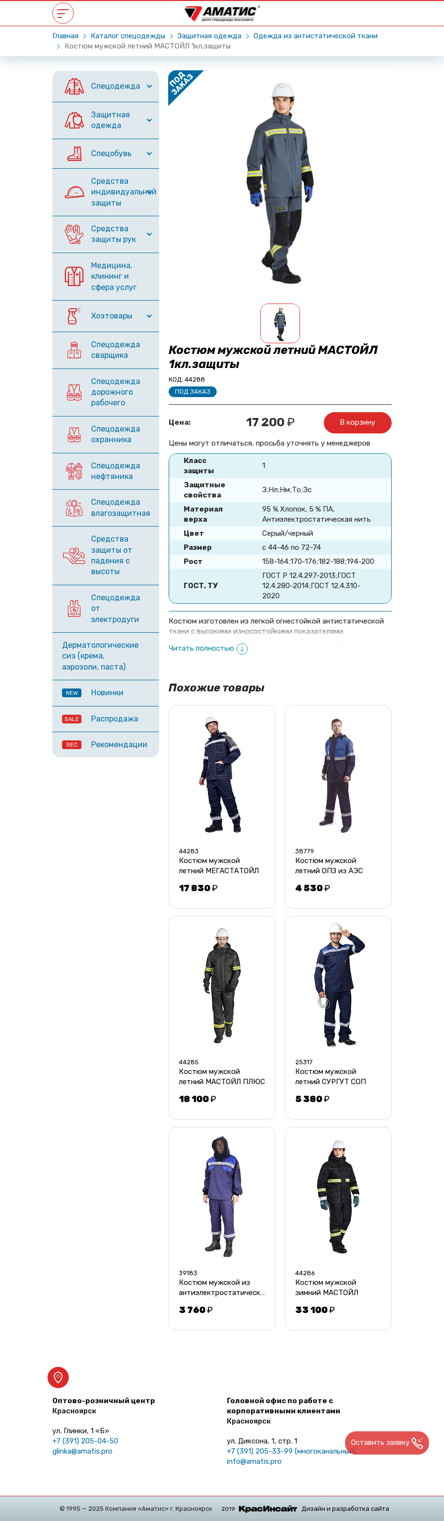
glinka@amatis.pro (82, 1451)
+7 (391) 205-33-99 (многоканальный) (291, 1451)
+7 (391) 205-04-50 (85, 1441)
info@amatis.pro (254, 1461)
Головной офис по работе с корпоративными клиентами (283, 1410)
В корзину (357, 422)
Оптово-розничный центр (103, 1405)
